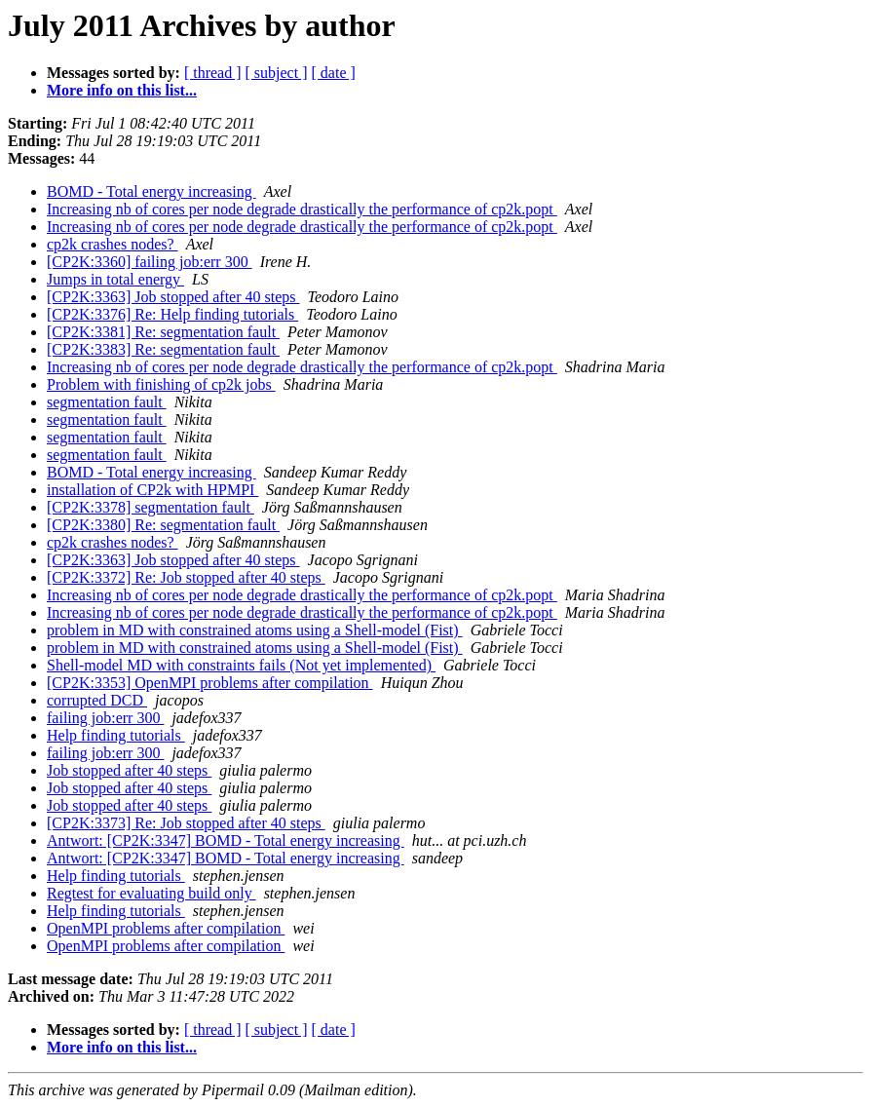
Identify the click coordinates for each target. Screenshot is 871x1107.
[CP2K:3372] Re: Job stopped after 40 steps (186, 577)
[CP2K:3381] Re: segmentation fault (163, 332)
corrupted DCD (97, 700)
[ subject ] (277, 72)
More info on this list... (122, 90)
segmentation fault (107, 402)
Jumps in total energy (115, 279)
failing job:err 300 (105, 717)
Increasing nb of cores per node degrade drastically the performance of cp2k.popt (302, 209)
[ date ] (334, 72)
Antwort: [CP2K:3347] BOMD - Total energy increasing (225, 840)
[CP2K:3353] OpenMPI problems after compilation (210, 682)
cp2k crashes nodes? (112, 244)
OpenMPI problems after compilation (165, 928)
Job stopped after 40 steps (129, 770)
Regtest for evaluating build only (151, 893)
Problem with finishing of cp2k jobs (161, 384)
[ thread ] (213, 72)
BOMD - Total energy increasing (151, 191)
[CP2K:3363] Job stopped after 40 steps (173, 296)
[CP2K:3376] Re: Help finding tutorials (172, 314)
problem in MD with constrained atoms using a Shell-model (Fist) (255, 630)
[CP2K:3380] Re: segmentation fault (163, 524)
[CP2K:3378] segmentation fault (150, 507)
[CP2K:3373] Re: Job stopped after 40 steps (186, 823)
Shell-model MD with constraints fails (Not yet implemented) (241, 665)
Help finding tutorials (116, 735)
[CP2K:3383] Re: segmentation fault (163, 349)
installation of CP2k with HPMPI (152, 489)
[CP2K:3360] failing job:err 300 (149, 261)
